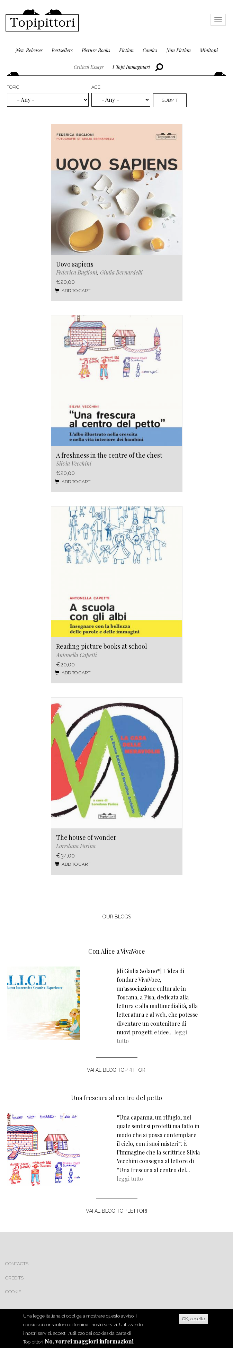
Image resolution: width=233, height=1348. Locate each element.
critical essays (89, 67)
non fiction (178, 50)
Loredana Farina (76, 846)
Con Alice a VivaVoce (116, 951)
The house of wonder (86, 837)
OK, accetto (193, 1318)
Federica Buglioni (76, 272)
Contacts (16, 1263)
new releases (29, 50)
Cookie (13, 1291)
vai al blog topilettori (116, 1211)
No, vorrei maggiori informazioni (89, 1341)
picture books (96, 50)
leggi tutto (130, 1178)
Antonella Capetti (76, 654)
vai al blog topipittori (116, 1070)
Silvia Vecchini (73, 463)
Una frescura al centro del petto (116, 1098)
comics (150, 50)
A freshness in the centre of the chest (109, 455)
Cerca (159, 67)
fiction (126, 50)
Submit (170, 100)
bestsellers (62, 50)
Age (95, 87)
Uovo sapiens (74, 264)
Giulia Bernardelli (121, 272)
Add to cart (72, 290)
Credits (14, 1277)
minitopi (209, 50)
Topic (13, 87)
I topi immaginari (131, 67)
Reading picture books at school (101, 646)
